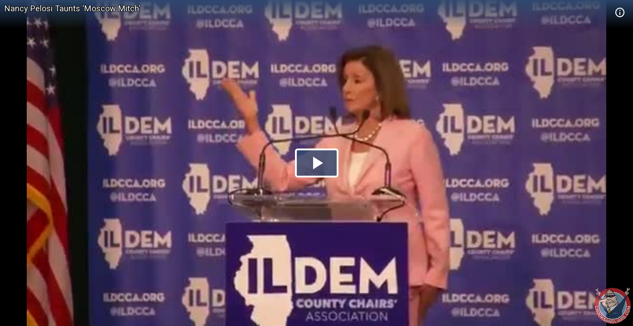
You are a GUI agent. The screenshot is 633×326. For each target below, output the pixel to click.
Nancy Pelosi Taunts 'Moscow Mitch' (72, 8)
